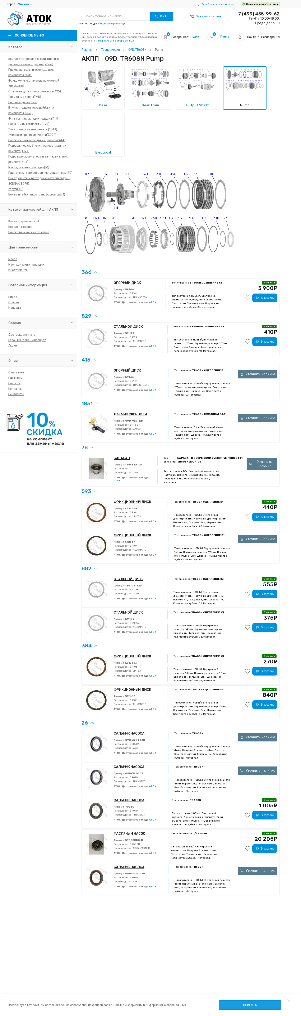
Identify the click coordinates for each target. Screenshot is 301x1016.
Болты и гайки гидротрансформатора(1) (36, 194)
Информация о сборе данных (116, 40)
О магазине (16, 372)
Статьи (13, 302)
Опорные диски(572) (22, 102)
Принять (250, 1005)
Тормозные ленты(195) (24, 97)
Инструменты (18, 270)
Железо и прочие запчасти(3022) (32, 135)
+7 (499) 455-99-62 (258, 14)
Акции (12, 345)
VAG (135, 747)
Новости (14, 383)
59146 (133, 293)
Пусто (195, 37)
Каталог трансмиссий (23, 221)
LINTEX (136, 516)
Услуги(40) (15, 189)
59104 (133, 512)
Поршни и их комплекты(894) (28, 124)
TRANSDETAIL (140, 297)
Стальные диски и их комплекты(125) (34, 91)
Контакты (15, 389)
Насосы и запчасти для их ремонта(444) (36, 140)
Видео (12, 297)
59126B (134, 589)
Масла (12, 259)
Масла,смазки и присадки (26, 264)
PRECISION (138, 814)
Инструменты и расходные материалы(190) (39, 178)
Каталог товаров (20, 227)
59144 (133, 380)
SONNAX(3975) (18, 183)
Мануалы (14, 308)
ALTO (135, 593)
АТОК (152, 302)
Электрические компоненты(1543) (32, 129)
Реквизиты (16, 394)
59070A (134, 743)
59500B (134, 844)
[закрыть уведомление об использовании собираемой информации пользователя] (289, 1000)
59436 (133, 424)
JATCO (136, 428)
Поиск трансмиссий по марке (28, 232)
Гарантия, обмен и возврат (27, 340)
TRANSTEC (138, 781)
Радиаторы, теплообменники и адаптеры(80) (40, 173)
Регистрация (270, 37)
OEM (135, 472)
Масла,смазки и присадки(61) (28, 167)
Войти (251, 37)
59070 (133, 777)
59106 (133, 666)
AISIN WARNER (141, 848)
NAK (135, 881)
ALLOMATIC (139, 341)
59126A (134, 622)
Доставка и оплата (22, 335)
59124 (133, 337)
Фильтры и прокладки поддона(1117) (33, 118)
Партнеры (15, 378)
